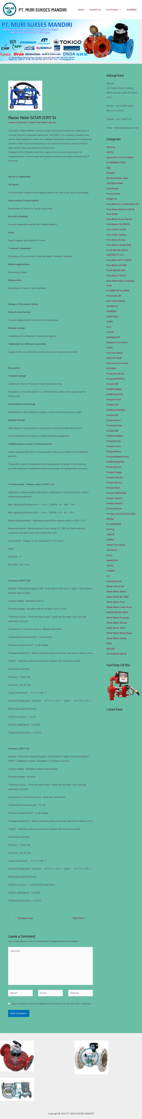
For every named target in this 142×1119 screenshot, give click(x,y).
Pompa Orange (114, 472)
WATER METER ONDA (117, 612)
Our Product (114, 9)
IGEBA (109, 321)
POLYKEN (111, 368)
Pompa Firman (113, 399)
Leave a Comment (17, 122)
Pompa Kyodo (113, 441)
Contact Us (96, 9)
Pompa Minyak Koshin (117, 456)
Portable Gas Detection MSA (120, 513)
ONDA (109, 347)
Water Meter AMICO (116, 591)
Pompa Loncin (113, 446)
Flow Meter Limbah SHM (118, 245)
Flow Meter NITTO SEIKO (119, 260)
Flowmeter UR (113, 295)
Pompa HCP (112, 415)
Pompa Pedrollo (114, 477)
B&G (108, 167)
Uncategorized (114, 581)
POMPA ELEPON (114, 394)
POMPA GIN (112, 404)
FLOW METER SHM (115, 270)
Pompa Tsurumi (114, 498)
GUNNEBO (132, 9)
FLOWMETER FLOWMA (117, 290)
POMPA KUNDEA (114, 436)
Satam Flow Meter (38, 122)
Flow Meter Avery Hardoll (119, 219)
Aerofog (110, 147)
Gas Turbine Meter (115, 301)
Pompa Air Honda (115, 373)
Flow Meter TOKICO (116, 275)
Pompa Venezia (114, 503)
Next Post (80, 918)
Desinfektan (112, 188)
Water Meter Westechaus (119, 633)
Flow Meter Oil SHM (116, 265)
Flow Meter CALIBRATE (118, 224)
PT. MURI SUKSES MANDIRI (43, 9)
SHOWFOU (111, 550)
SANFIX (110, 534)
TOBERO (110, 570)
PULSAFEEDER (113, 524)
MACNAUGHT (113, 337)
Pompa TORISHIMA (116, 493)
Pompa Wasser (114, 508)
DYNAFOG (111, 199)
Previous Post (23, 918)
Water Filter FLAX (115, 586)
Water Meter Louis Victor (119, 607)
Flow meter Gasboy (116, 234)
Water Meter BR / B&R (117, 596)
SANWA (110, 539)
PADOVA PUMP (114, 358)
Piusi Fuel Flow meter (117, 363)
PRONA (110, 519)
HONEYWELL (112, 316)
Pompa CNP (112, 384)
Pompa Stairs (113, 487)
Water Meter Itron (115, 602)
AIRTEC (110, 152)
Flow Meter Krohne (116, 240)
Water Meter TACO (115, 628)
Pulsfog (110, 529)
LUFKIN (110, 332)
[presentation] (120, 9)
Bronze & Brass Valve (117, 178)
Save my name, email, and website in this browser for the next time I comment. (52, 1003)
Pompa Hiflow (113, 420)
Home (83, 9)
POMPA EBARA (114, 389)
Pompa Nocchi (113, 467)
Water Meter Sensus (116, 622)
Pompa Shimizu (114, 482)
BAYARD (110, 173)
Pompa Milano (113, 451)
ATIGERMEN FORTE (116, 162)
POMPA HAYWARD (115, 410)
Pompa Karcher (114, 425)
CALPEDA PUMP (114, 183)
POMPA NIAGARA (115, 461)
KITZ (108, 327)
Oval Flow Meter (114, 353)
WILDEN (110, 648)
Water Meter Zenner (116, 638)
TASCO (110, 565)
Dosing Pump (113, 193)
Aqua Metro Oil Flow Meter (120, 157)
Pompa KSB (112, 430)
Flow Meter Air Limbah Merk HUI (122, 204)
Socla (109, 555)
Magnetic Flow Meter (117, 342)
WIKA (109, 643)
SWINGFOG (112, 560)
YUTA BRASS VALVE (116, 653)
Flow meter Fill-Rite (116, 229)
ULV (108, 576)
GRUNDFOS (112, 306)
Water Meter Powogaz (117, 617)
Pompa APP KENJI (115, 378)
